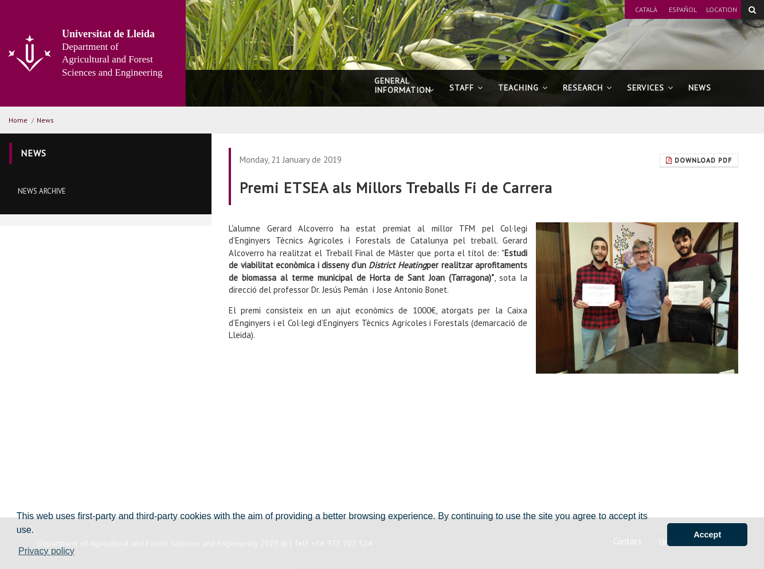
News (699, 88)
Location (721, 9)
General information (404, 90)
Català (646, 9)
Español (683, 9)
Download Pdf (699, 160)
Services (650, 88)
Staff (466, 88)
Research (587, 88)
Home (18, 120)
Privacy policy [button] (46, 551)
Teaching (523, 88)
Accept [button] (707, 534)
